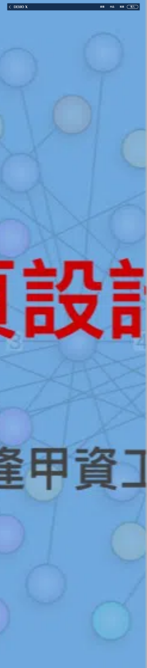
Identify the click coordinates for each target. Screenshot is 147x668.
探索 (102, 7)
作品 (112, 7)
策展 (122, 7)
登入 (132, 7)
